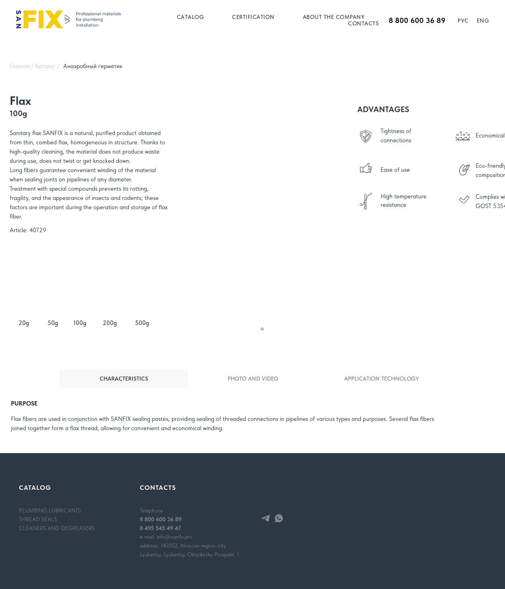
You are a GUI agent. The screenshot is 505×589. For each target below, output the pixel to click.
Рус (463, 20)
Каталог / (47, 66)
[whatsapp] (279, 518)
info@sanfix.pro (174, 536)
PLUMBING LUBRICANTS (50, 510)
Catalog (190, 17)
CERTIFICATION (253, 17)
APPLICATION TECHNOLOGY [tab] (381, 378)
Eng (483, 20)
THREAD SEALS (38, 519)
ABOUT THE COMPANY (334, 17)
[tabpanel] (252, 421)
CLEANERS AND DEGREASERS (57, 528)
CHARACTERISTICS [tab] (123, 378)
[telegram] (266, 518)
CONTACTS (363, 23)
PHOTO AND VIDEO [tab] (253, 378)
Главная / (21, 66)
